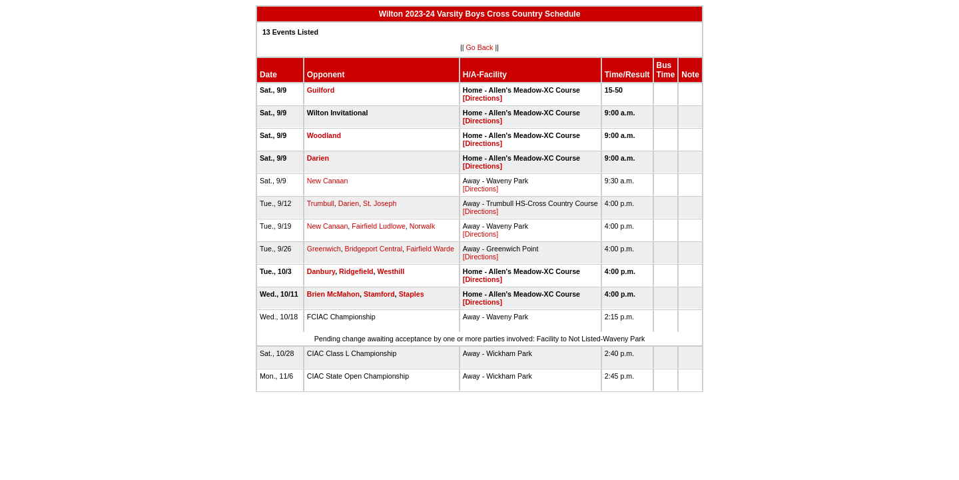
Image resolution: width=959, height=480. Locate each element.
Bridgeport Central (373, 249)
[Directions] (482, 98)
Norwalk (423, 226)
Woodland (324, 135)
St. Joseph (379, 203)
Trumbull (320, 203)
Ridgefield (356, 271)
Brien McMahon (333, 294)
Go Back (479, 47)
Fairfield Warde (430, 249)
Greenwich (324, 249)
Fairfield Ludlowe (379, 226)
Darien (318, 158)
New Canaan (327, 181)
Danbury (321, 271)
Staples (411, 294)
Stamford (379, 294)
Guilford (320, 90)
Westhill (391, 271)
